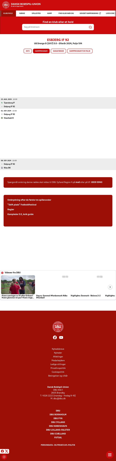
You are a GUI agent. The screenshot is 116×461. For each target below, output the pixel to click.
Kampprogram (41, 51)
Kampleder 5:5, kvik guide (20, 214)
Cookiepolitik (58, 372)
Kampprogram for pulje (79, 51)
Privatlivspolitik (58, 368)
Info (28, 51)
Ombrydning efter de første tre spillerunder (29, 200)
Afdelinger (58, 357)
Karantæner (58, 51)
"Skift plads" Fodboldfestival (21, 205)
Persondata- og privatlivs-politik (58, 445)
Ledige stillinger (58, 364)
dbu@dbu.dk (59, 399)
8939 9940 (96, 182)
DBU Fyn (58, 418)
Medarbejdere (58, 360)
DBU (58, 411)
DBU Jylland (58, 422)
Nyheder (58, 353)
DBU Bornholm (58, 415)
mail (78, 182)
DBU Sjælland (58, 434)
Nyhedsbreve (58, 349)
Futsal (58, 438)
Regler (10, 210)
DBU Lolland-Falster (58, 430)
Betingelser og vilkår (58, 376)
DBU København (58, 426)
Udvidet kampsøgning (90, 13)
